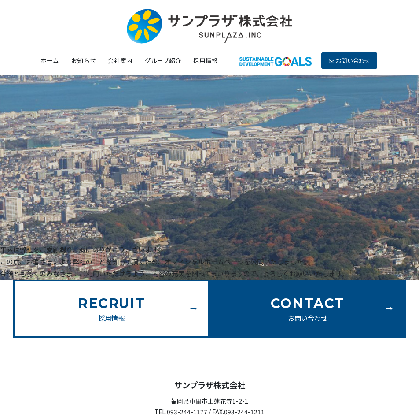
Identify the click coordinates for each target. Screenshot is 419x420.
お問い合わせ (349, 60)
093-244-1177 (187, 411)
